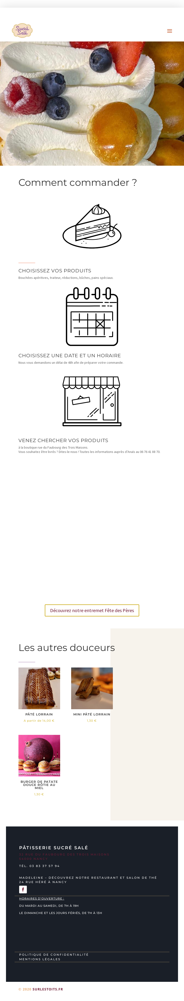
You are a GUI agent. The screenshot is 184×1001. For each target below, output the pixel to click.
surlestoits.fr (48, 989)
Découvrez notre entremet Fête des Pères (92, 610)
